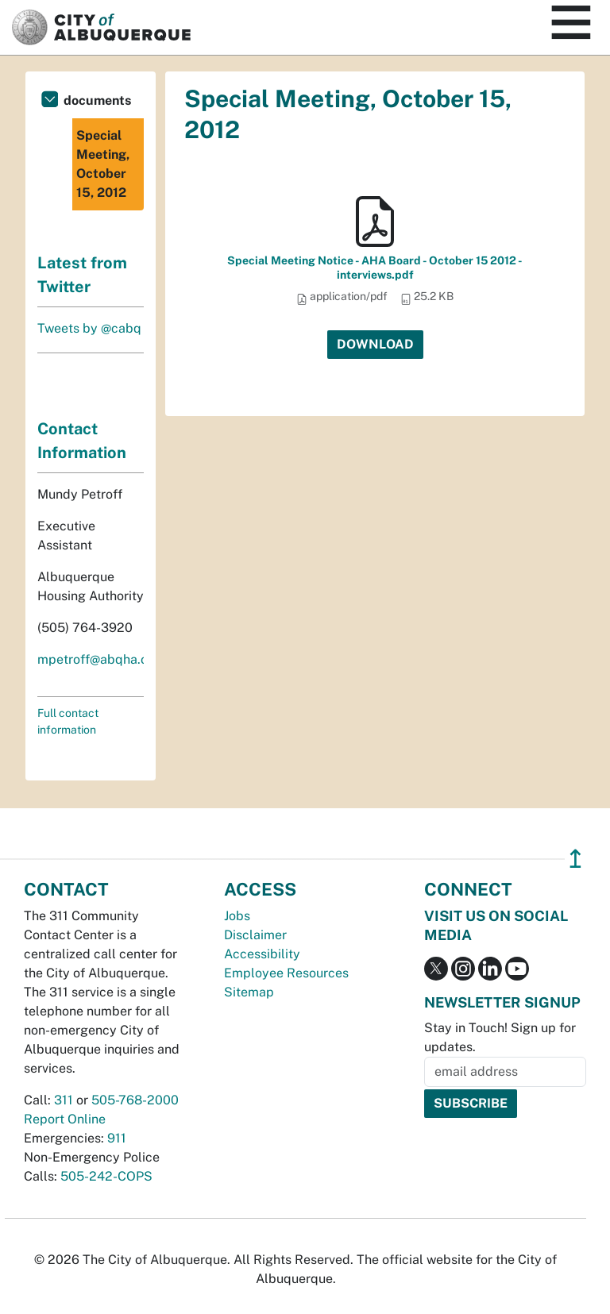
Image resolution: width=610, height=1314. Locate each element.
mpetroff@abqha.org (98, 659)
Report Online (65, 1119)
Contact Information (81, 440)
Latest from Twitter (82, 274)
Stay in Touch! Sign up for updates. (500, 1037)
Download (375, 344)
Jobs (237, 915)
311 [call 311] (63, 1100)
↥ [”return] (575, 858)
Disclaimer (255, 934)
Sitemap (249, 992)
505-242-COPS (106, 1176)
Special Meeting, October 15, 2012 (102, 164)
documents (97, 100)
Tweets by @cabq (89, 328)
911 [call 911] (116, 1138)
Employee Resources (286, 973)
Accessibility (262, 953)
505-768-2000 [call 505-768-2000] (135, 1100)
